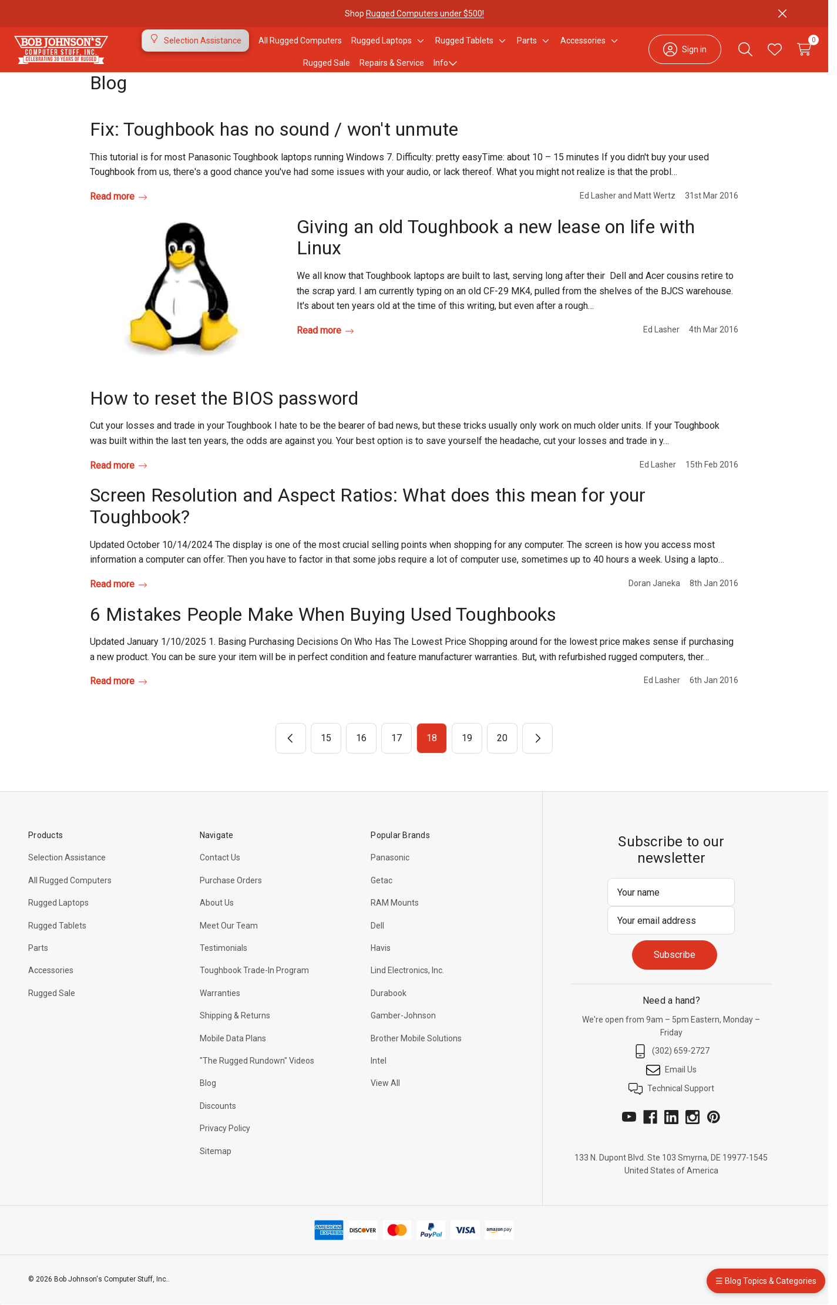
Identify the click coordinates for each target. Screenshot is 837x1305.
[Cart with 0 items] (785, 56)
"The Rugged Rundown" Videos (257, 1074)
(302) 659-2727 (671, 1065)
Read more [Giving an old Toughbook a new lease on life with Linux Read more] (325, 344)
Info (445, 70)
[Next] (537, 752)
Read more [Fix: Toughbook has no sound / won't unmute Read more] (118, 210)
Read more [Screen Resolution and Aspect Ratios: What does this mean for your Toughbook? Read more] (118, 598)
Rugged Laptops (58, 916)
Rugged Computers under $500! (425, 13)
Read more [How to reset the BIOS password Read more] (118, 479)
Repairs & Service (391, 70)
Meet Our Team (229, 939)
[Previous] (290, 752)
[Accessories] (583, 47)
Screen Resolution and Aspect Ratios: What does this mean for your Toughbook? (368, 520)
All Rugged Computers (70, 894)
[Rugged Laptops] (381, 47)
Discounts (218, 1120)
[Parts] (527, 47)
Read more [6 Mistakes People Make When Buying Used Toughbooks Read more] (118, 695)
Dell (377, 939)
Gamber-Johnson (403, 1029)
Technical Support (671, 1103)
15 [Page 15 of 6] (326, 752)
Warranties (220, 1007)
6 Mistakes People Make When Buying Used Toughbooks (323, 628)
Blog (208, 1097)
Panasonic (390, 871)
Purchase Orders (231, 894)
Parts (38, 962)
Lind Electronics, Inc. (407, 984)
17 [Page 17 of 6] (396, 752)
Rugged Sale (51, 1007)
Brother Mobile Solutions (416, 1052)
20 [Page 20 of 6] (502, 752)
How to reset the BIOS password (224, 412)
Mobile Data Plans (233, 1052)
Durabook (388, 1007)
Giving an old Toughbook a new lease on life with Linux (496, 252)
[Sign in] (666, 56)
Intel (378, 1074)
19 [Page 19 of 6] (467, 752)
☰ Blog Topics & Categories (765, 1281)
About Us (217, 916)
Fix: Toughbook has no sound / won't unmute (274, 143)
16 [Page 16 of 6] (361, 752)
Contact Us (220, 871)
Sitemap (215, 1165)
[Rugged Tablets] (464, 47)
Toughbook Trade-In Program (254, 984)
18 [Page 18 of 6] (431, 752)
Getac (381, 894)
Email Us (671, 1084)
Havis (381, 962)
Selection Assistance (67, 871)
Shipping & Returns (235, 1029)
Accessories (50, 984)
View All (385, 1097)
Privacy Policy (225, 1142)
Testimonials (223, 962)
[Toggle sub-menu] (419, 47)
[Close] (782, 13)
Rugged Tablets (57, 939)
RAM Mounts (395, 916)
